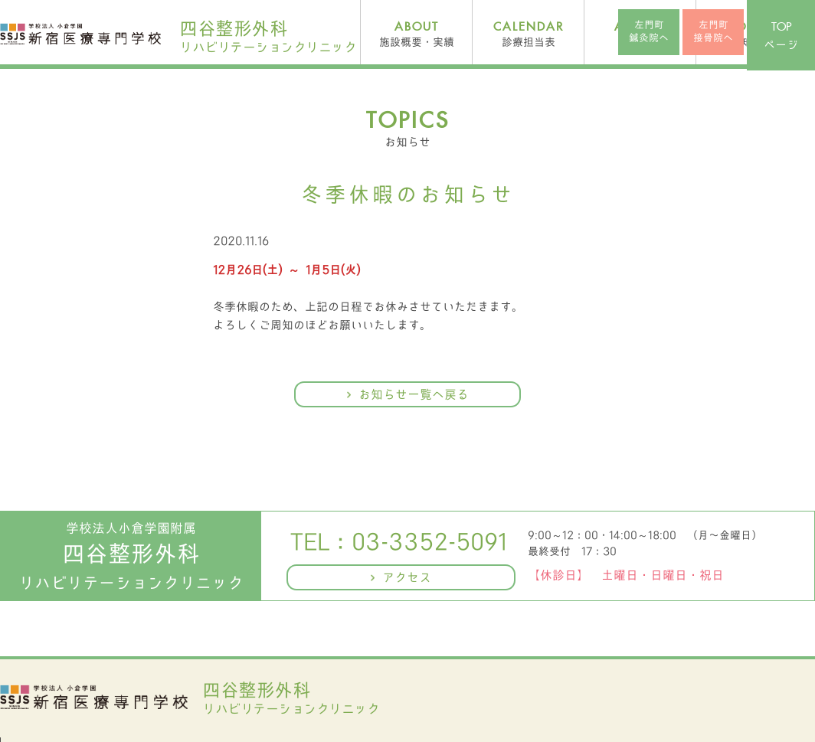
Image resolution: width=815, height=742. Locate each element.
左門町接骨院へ (713, 31)
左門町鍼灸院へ (649, 31)
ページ (781, 36)
